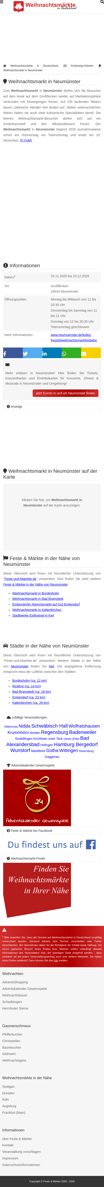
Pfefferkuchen (12, 1034)
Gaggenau (52, 757)
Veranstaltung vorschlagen (21, 1152)
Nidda (24, 726)
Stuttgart (8, 1086)
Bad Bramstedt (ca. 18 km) (31, 691)
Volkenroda (11, 726)
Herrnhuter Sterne (15, 1008)
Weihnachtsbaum (14, 995)
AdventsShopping (15, 982)
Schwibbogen (12, 1002)
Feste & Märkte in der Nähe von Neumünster (35, 584)
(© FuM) (26, 140)
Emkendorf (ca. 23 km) (28, 697)
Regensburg (54, 732)
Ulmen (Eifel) (71, 738)
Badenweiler (82, 732)
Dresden (8, 1093)
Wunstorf (20, 750)
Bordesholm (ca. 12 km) (29, 680)
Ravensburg (86, 751)
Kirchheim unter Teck (48, 738)
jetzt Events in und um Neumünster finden (65, 393)
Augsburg (9, 1106)
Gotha (52, 750)
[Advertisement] (52, 207)
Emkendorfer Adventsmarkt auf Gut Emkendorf (46, 604)
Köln (5, 1099)
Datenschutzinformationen (21, 1165)
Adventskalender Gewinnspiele (24, 989)
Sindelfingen (23, 738)
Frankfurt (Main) (13, 1112)
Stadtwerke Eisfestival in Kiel (33, 615)
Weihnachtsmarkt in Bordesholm (35, 593)
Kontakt (7, 1145)
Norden (35, 733)
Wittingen (68, 750)
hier (51, 666)
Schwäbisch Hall (49, 726)
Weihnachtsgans (14, 1060)
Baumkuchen (11, 1047)
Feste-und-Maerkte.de (21, 579)
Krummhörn (18, 732)
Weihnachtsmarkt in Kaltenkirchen (36, 610)
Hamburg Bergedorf (76, 744)
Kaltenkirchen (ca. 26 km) (30, 703)
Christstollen (11, 1041)
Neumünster (19, 666)
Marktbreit (38, 751)
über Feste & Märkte (17, 1139)
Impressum (10, 1158)
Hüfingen (46, 745)
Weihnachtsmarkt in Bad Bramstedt (37, 599)
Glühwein (9, 1054)
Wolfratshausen (84, 726)
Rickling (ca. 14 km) (26, 686)
